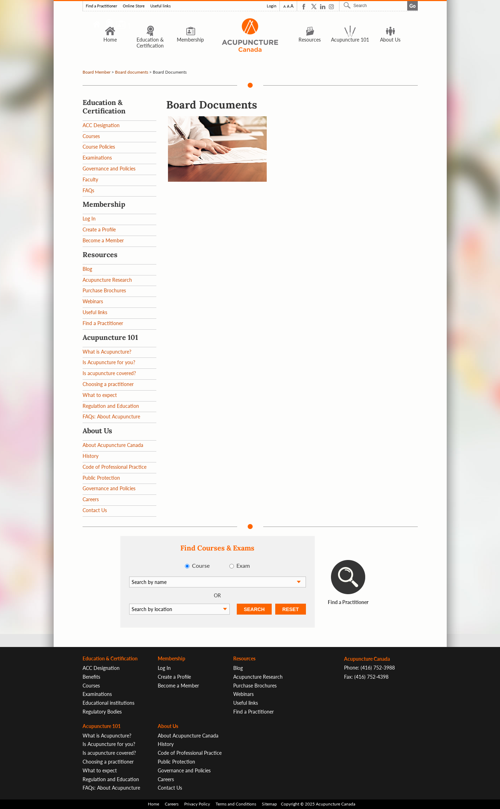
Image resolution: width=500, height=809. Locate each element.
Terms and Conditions (236, 804)
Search (348, 5)
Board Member (96, 72)
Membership (190, 34)
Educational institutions (108, 703)
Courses (91, 136)
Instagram (331, 6)
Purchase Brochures (104, 290)
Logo (250, 35)
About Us (390, 34)
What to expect (100, 395)
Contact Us (95, 510)
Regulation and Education (111, 406)
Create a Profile (99, 229)
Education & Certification (150, 37)
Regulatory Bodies (102, 712)
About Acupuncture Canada (113, 445)
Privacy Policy (197, 804)
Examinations (97, 158)
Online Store (134, 6)
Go (412, 6)
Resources (310, 34)
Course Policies (99, 147)
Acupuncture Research (107, 280)
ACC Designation (101, 125)
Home (110, 34)
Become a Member (103, 240)
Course (201, 565)
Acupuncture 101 (350, 34)
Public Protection (101, 478)
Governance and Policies (109, 169)
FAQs (88, 190)
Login (271, 6)
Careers (91, 499)
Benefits (91, 677)
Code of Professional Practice (114, 467)
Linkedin (322, 6)
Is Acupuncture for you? (109, 362)
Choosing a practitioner (108, 384)
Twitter (313, 6)
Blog (87, 269)
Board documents (131, 72)
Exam (243, 565)
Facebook (305, 6)
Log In (89, 219)
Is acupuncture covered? (109, 373)
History (90, 456)
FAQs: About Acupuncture (111, 416)
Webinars (93, 301)
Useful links (160, 6)
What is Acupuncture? (107, 352)
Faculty (90, 179)
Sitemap (269, 804)
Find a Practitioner (101, 6)
